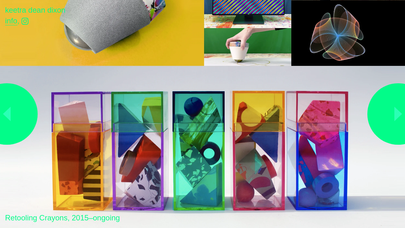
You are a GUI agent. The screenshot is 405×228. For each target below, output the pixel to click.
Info (11, 20)
